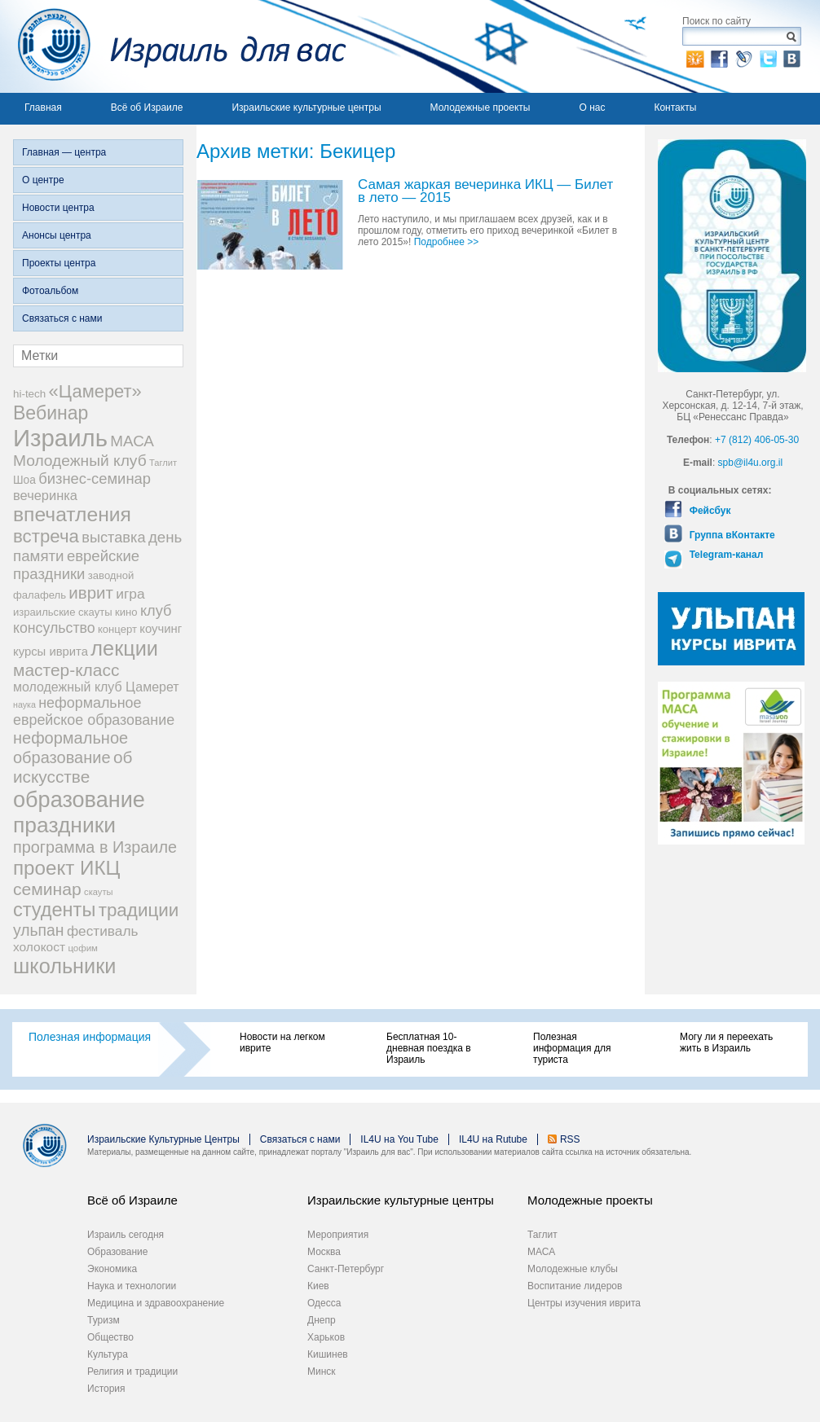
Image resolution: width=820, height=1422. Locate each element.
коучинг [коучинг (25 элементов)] (160, 628)
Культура (107, 1354)
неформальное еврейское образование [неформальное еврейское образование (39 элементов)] (93, 711)
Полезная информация (90, 1036)
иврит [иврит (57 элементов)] (90, 592)
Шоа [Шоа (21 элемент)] (24, 480)
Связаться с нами (62, 318)
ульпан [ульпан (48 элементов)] (38, 930)
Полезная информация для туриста (572, 1048)
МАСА (541, 1251)
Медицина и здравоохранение (155, 1303)
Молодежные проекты (480, 107)
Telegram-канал (724, 554)
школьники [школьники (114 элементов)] (64, 966)
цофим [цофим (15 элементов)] (83, 948)
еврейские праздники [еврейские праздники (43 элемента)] (76, 564)
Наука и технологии (131, 1286)
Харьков (326, 1337)
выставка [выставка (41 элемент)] (113, 537)
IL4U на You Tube (399, 1139)
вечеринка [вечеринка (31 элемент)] (45, 495)
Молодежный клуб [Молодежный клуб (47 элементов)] (80, 460)
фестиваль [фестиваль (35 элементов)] (103, 931)
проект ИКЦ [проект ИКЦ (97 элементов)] (66, 868)
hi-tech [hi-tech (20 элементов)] (29, 394)
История (106, 1388)
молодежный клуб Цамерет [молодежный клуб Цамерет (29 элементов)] (96, 687)
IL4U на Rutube (493, 1139)
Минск (321, 1371)
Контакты (675, 107)
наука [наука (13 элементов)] (24, 704)
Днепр (321, 1320)
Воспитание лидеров (574, 1286)
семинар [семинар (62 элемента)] (47, 889)
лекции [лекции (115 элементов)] (124, 648)
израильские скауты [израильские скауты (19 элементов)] (62, 612)
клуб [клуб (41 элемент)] (156, 611)
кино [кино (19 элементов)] (126, 612)
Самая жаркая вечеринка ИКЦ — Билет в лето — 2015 (485, 191)
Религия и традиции (132, 1371)
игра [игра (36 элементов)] (130, 594)
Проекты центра (58, 263)
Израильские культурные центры (306, 107)
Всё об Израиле (147, 107)
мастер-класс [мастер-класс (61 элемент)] (66, 670)
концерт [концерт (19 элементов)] (117, 629)
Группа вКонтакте (730, 535)
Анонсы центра (56, 235)
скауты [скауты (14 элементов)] (98, 892)
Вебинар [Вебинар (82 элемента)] (50, 413)
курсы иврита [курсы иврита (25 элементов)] (50, 651)
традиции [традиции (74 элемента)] (139, 910)
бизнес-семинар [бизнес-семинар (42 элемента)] (94, 478)
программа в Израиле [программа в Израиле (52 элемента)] (95, 847)
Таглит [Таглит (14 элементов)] (163, 462)
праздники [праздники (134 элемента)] (64, 825)
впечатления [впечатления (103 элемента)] (72, 514)
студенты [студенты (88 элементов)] (54, 909)
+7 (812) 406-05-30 (757, 439)
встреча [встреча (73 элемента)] (46, 536)
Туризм (103, 1320)
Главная (43, 107)
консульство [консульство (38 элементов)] (54, 628)
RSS (570, 1139)
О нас (592, 107)
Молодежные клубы (572, 1269)
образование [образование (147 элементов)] (79, 799)
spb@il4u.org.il (750, 462)
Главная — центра (64, 152)
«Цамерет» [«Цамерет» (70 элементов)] (95, 391)
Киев (318, 1286)
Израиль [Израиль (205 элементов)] (60, 437)
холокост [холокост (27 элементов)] (39, 947)
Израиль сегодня (125, 1234)
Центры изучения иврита (584, 1303)
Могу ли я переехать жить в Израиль (726, 1042)
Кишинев (327, 1354)
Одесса (324, 1303)
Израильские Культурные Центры (163, 1139)
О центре (43, 180)
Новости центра (58, 207)
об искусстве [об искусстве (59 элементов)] (72, 767)
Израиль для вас (173, 46)
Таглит (542, 1234)
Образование (117, 1251)
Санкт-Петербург (345, 1269)
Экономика (112, 1269)
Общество (110, 1337)
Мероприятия (337, 1234)
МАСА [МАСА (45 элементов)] (132, 441)
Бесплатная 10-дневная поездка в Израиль (428, 1048)
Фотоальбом (50, 290)
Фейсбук (708, 510)
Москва (324, 1251)
